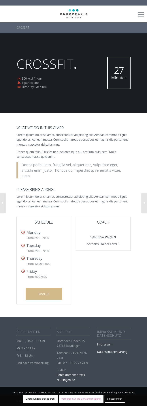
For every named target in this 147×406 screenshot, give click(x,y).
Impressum (104, 344)
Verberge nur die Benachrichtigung (81, 398)
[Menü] (139, 14)
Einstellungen (114, 398)
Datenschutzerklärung (112, 352)
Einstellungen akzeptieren (40, 398)
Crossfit (22, 27)
